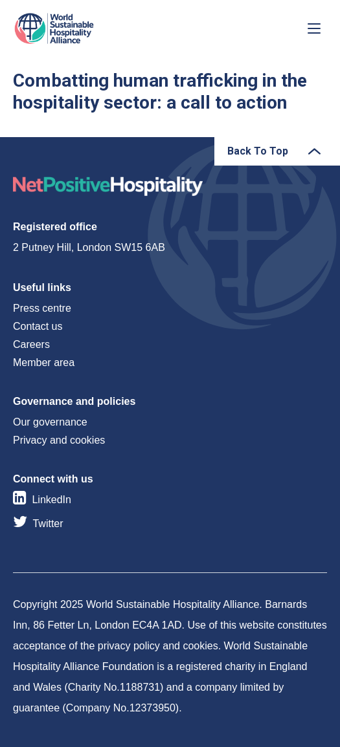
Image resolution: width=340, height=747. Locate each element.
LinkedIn (51, 499)
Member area (43, 362)
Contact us (37, 326)
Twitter (47, 523)
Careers (31, 344)
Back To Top (257, 151)
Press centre (42, 308)
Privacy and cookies (59, 440)
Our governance (50, 422)
